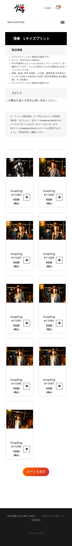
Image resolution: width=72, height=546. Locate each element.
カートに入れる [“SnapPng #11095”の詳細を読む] (26, 386)
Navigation (15, 22)
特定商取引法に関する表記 (21, 516)
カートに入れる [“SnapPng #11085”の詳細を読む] (59, 197)
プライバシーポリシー (53, 516)
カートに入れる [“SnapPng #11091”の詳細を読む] (26, 323)
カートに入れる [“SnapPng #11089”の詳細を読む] (59, 260)
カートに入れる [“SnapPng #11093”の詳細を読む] (59, 323)
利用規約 (36, 520)
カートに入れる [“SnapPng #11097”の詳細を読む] (59, 386)
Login (48, 7)
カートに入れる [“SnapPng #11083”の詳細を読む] (26, 197)
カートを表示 (36, 471)
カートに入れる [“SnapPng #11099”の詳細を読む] (26, 449)
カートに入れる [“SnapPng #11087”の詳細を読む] (26, 260)
